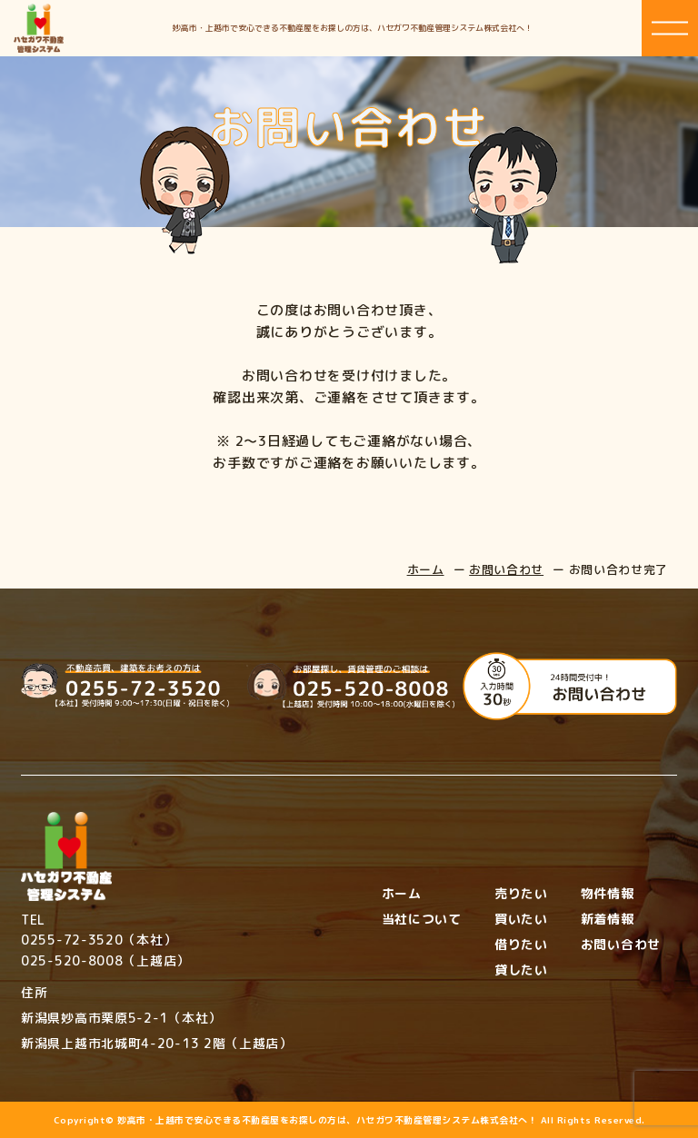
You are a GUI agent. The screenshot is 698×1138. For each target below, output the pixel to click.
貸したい (521, 970)
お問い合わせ (506, 569)
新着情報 (607, 919)
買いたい (521, 919)
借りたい (521, 944)
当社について (422, 919)
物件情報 (607, 893)
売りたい (521, 893)
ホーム (425, 569)
